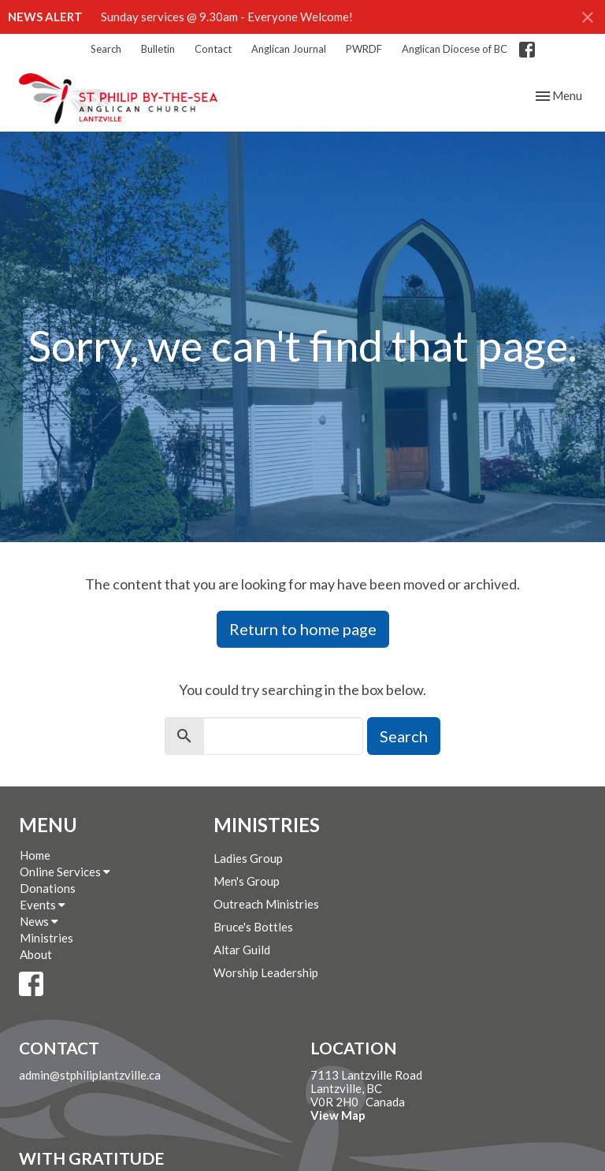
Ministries (46, 938)
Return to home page (303, 628)
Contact (213, 49)
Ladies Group (248, 858)
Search (106, 49)
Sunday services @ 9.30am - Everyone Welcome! (227, 16)
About (36, 954)
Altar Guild (241, 949)
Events (42, 905)
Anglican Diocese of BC (454, 49)
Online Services (65, 871)
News (39, 921)
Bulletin (158, 49)
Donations (48, 888)
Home (35, 855)
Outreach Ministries (266, 904)
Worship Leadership (265, 972)
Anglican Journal (288, 49)
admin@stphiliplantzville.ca (90, 1075)
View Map (338, 1115)
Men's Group (246, 881)
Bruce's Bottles (253, 927)
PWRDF (364, 49)
